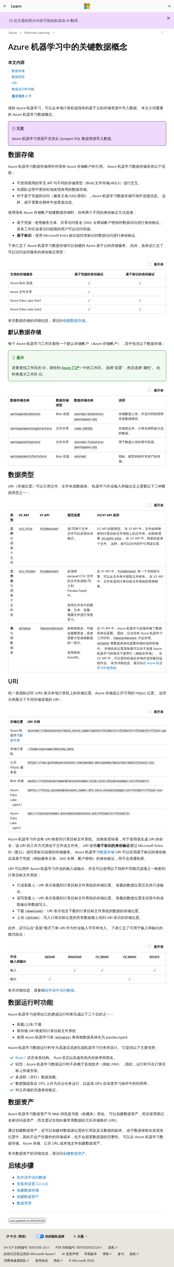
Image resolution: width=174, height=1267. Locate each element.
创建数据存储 (74, 320)
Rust (19, 1057)
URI (14, 83)
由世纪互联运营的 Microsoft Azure (28, 1254)
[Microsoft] (87, 6)
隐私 (111, 1247)
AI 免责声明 (70, 1254)
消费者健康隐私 (15, 1260)
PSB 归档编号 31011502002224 (78, 1247)
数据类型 (18, 77)
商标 (57, 1260)
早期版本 (90, 1254)
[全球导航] (4, 6)
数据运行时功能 (23, 89)
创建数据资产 (74, 1153)
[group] (87, 774)
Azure (13, 32)
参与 (121, 1254)
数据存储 (18, 71)
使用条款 (41, 1260)
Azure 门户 (70, 367)
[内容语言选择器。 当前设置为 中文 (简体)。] (16, 1236)
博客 (106, 1254)
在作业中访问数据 (59, 990)
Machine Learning (37, 32)
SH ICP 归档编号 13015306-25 (25, 1247)
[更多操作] (162, 33)
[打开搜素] (169, 6)
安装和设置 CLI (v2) (32, 1183)
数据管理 (24, 1203)
